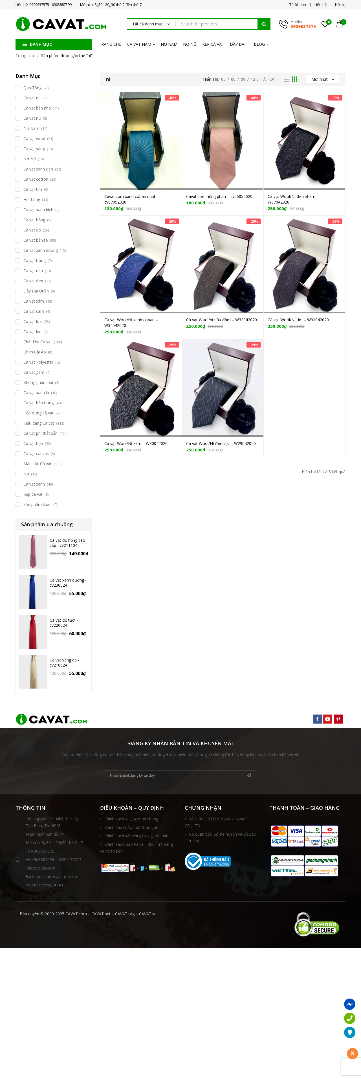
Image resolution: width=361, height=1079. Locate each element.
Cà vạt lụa (32, 321)
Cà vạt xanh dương (40, 250)
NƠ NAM (169, 44)
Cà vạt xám (33, 301)
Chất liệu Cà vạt (37, 341)
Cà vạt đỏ (32, 230)
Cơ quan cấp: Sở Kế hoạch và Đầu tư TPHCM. (220, 837)
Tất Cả (267, 79)
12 (253, 79)
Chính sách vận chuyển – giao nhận (136, 835)
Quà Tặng (32, 87)
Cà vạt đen (33, 280)
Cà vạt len (32, 331)
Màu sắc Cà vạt (37, 463)
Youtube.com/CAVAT (45, 885)
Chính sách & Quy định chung (131, 819)
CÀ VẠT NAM (139, 44)
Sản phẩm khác (37, 504)
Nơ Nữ (29, 158)
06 (233, 79)
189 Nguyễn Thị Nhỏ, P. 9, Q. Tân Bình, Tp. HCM (52, 822)
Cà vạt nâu (33, 270)
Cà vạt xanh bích (38, 209)
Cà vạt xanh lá (36, 392)
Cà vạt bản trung (38, 402)
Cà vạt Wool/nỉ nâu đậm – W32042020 (221, 319)
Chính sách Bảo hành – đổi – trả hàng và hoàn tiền (136, 848)
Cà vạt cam (33, 311)
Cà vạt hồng (34, 219)
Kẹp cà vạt (33, 494)
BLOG (259, 44)
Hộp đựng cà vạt (38, 413)
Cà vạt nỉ (31, 98)
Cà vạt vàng (34, 148)
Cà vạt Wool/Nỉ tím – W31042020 (298, 319)
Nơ (26, 474)
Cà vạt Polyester (38, 362)
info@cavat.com (40, 868)
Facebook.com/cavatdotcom (52, 876)
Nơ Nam (31, 128)
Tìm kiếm (263, 24)
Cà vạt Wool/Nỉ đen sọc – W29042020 (221, 443)
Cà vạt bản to (35, 240)
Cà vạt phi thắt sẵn (40, 433)
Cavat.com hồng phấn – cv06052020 (219, 196)
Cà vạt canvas (36, 453)
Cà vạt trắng (34, 260)
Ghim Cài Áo (34, 352)
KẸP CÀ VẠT (213, 44)
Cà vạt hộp (33, 443)
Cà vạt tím (32, 189)
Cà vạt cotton (35, 179)
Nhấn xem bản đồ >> (45, 834)
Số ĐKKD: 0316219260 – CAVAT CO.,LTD (216, 822)
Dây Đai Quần (36, 291)
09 (243, 79)
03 (223, 79)
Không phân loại (38, 382)
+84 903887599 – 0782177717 (48, 859)
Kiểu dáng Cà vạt (38, 423)
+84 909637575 (40, 851)
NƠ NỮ (190, 44)
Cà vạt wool (34, 138)
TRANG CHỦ (110, 44)
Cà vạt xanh (34, 484)
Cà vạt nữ (32, 118)
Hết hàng (31, 199)
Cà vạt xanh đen (38, 169)
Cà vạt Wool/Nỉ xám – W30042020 (136, 443)
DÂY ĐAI (237, 44)
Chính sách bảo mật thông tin (131, 827)
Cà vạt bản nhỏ (37, 108)
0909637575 (303, 26)
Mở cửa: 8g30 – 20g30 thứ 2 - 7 (54, 842)
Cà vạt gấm (33, 372)
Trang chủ (25, 55)
